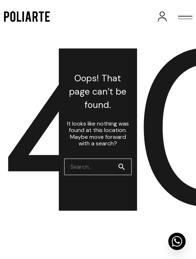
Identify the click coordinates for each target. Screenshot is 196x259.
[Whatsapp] (177, 241)
